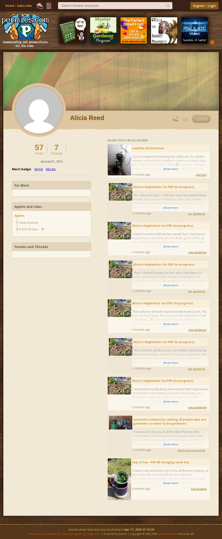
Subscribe (24, 5)
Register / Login (204, 6)
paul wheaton (166, 533)
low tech (201, 175)
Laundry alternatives (148, 148)
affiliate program (71, 533)
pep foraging (198, 489)
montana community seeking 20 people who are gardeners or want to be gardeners (169, 421)
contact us (35, 533)
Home (9, 5)
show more (170, 169)
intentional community (191, 450)
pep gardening (196, 213)
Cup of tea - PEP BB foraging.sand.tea (160, 462)
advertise (51, 533)
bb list (39, 169)
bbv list (51, 169)
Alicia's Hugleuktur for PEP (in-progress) (163, 187)
